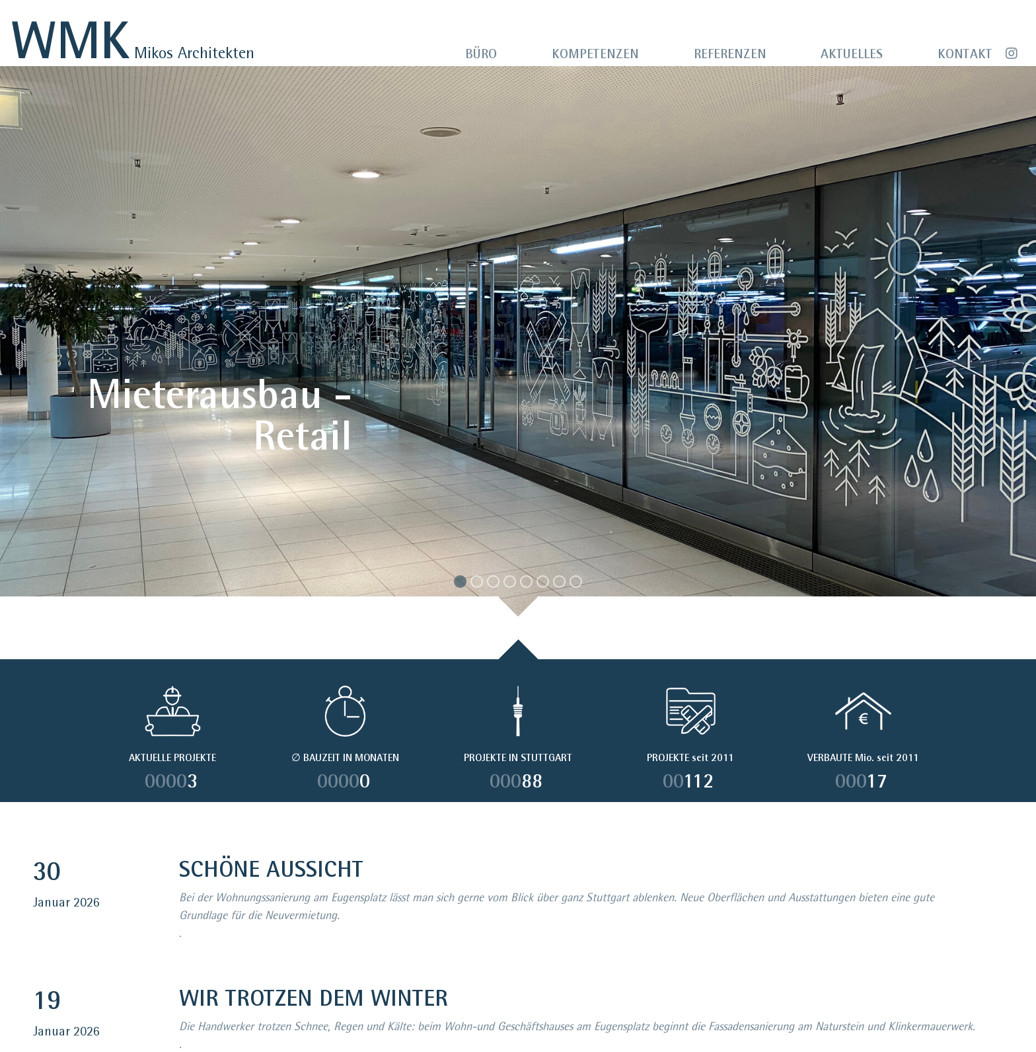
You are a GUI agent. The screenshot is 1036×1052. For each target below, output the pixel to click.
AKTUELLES (852, 54)
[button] (77, 351)
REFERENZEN (730, 54)
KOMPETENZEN (595, 54)
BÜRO (481, 54)
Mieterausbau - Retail (219, 414)
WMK (70, 39)
